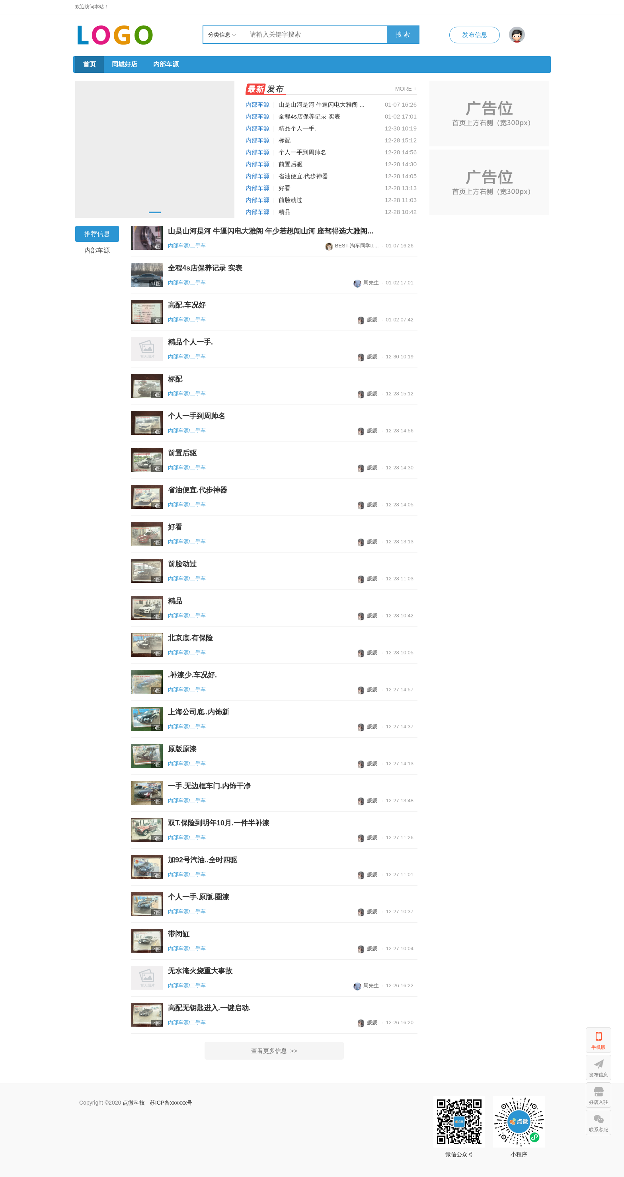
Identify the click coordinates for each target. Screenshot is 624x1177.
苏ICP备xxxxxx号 (171, 1102)
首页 (89, 64)
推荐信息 (97, 233)
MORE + (406, 89)
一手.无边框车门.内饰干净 (209, 786)
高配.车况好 (187, 305)
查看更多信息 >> (274, 1050)
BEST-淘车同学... (352, 246)
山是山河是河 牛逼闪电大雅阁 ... (322, 104)
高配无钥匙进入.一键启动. (209, 1008)
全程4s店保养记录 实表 (309, 116)
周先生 (366, 283)
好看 (285, 188)
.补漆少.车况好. (192, 675)
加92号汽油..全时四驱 (202, 860)
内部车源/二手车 (187, 246)
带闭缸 (178, 934)
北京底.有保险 (190, 638)
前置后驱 (290, 164)
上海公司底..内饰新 (198, 712)
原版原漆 (182, 749)
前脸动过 (290, 199)
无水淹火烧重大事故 (200, 971)
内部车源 (166, 64)
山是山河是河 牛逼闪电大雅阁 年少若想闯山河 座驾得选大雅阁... (270, 231)
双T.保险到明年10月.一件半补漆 (218, 823)
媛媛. (368, 320)
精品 (285, 211)
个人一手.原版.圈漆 (198, 897)
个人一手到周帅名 (302, 152)
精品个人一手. (297, 128)
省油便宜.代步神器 (303, 176)
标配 (285, 140)
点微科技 (134, 1102)
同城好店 (124, 64)
